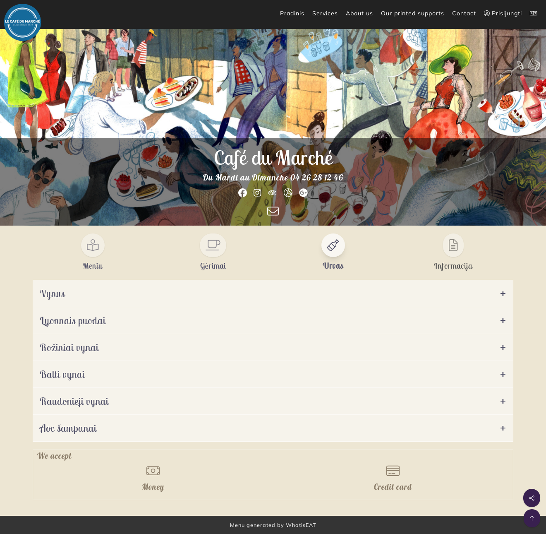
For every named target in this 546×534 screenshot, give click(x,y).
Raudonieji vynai (74, 401)
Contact (464, 13)
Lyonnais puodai (72, 320)
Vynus (52, 293)
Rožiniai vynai (69, 347)
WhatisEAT (301, 525)
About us (359, 13)
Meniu (93, 266)
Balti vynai (62, 374)
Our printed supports (412, 13)
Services (325, 13)
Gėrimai (213, 266)
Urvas (333, 266)
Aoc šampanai (68, 428)
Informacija (453, 266)
